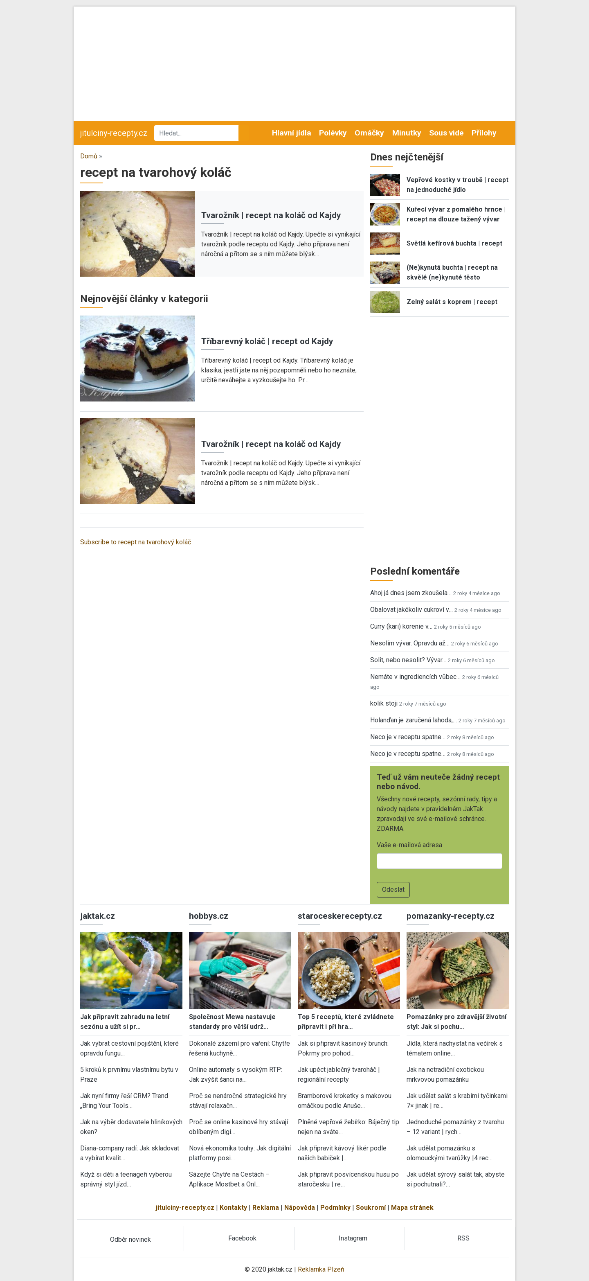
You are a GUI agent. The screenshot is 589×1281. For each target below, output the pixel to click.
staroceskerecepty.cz (340, 916)
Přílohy (484, 133)
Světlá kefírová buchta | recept (454, 243)
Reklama (265, 1207)
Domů (88, 156)
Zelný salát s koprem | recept (452, 302)
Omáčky (369, 133)
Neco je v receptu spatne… (407, 737)
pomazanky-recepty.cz (451, 916)
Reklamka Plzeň (321, 1269)
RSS (463, 1238)
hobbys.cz (208, 916)
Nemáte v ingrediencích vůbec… (415, 677)
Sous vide (446, 133)
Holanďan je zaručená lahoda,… (413, 720)
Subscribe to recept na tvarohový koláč (135, 542)
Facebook (242, 1238)
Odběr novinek (130, 1239)
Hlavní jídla (291, 133)
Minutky (406, 133)
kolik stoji (384, 703)
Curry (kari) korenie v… (401, 626)
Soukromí (371, 1207)
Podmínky (335, 1207)
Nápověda (299, 1207)
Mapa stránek (412, 1207)
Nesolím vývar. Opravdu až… (410, 643)
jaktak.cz (97, 916)
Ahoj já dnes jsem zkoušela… (411, 593)
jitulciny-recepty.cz (114, 133)
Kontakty (233, 1207)
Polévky (333, 133)
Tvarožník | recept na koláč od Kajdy (271, 215)
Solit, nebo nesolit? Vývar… (408, 660)
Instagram (353, 1238)
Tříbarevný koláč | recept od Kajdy (267, 341)
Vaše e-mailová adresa (409, 845)
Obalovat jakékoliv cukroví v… (411, 609)
